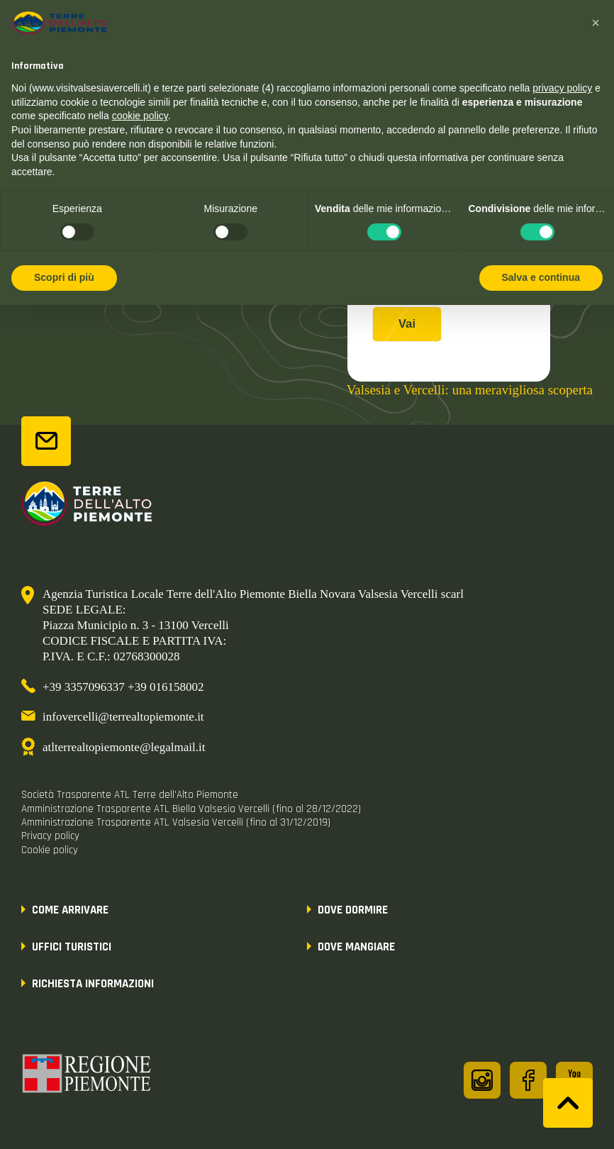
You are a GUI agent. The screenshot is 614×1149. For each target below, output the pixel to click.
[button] (595, 22)
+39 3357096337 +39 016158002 (123, 687)
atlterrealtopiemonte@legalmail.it (124, 747)
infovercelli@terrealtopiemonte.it (123, 716)
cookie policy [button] (140, 115)
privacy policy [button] (562, 88)
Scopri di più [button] (64, 277)
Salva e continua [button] (541, 277)
